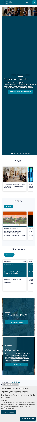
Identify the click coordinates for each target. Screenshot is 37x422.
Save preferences (8, 412)
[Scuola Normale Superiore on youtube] (19, 381)
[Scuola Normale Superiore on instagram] (10, 381)
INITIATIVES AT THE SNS (16, 321)
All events (8, 206)
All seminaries (9, 254)
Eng (27, 2)
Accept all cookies (28, 418)
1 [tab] (12, 153)
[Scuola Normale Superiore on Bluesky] (12, 381)
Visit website (17, 363)
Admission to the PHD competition (20, 91)
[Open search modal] (34, 2)
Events (18, 201)
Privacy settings (10, 384)
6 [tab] (26, 153)
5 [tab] (23, 153)
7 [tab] (29, 153)
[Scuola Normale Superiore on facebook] (16, 381)
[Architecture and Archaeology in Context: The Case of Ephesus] (15, 225)
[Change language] (29, 2)
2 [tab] (15, 153)
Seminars (18, 248)
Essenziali (5, 400)
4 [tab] (20, 153)
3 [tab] (18, 153)
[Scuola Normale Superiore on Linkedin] (14, 381)
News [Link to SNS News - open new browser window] (18, 161)
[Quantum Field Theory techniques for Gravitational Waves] (15, 274)
